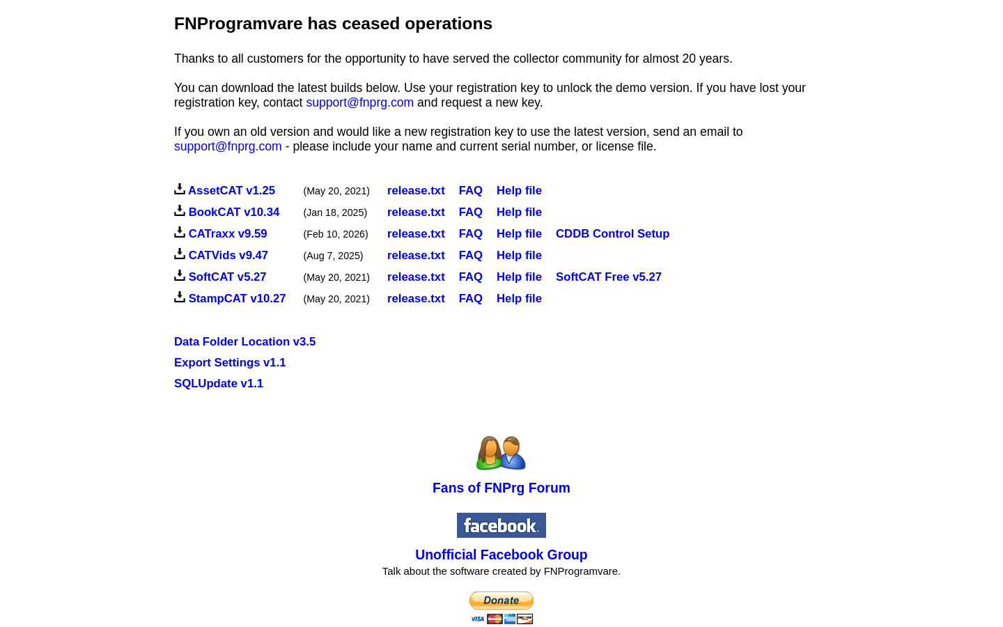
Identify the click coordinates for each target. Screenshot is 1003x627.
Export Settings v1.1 (230, 362)
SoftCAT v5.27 (228, 277)
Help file (519, 190)
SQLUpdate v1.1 (218, 383)
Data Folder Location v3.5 (245, 341)
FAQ (471, 212)
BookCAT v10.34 (234, 212)
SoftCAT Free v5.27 (609, 277)
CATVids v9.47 (229, 255)
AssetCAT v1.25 (231, 190)
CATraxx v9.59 (228, 233)
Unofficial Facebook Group (501, 554)
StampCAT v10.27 (237, 298)
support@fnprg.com (360, 102)
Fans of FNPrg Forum (501, 487)
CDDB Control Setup (612, 233)
